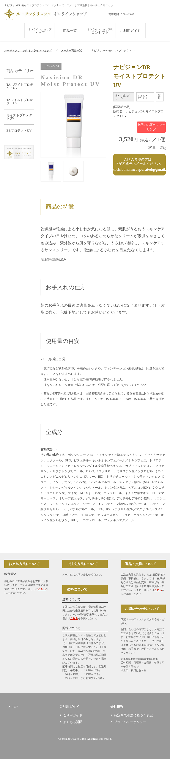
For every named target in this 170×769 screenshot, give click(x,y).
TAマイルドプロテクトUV (19, 101)
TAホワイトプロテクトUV (19, 86)
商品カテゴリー (20, 71)
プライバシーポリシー (130, 722)
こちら (42, 589)
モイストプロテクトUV (19, 117)
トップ (39, 31)
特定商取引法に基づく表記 (133, 715)
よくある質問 (72, 722)
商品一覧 (70, 30)
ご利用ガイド (130, 30)
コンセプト (100, 31)
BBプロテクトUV (19, 130)
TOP (15, 707)
